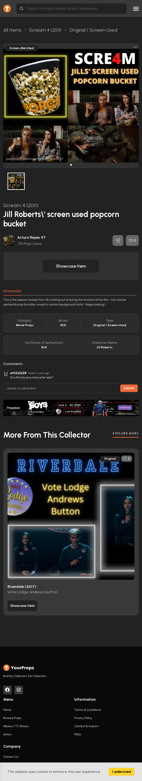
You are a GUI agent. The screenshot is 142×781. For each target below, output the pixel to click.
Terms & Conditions (87, 710)
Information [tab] (12, 291)
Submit (128, 388)
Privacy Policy (83, 718)
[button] (71, 165)
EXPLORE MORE (126, 433)
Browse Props (12, 718)
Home (7, 710)
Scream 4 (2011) (21, 205)
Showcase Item (71, 266)
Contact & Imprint (86, 726)
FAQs (77, 734)
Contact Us (10, 757)
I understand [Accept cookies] (121, 772)
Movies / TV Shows (16, 726)
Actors (7, 734)
